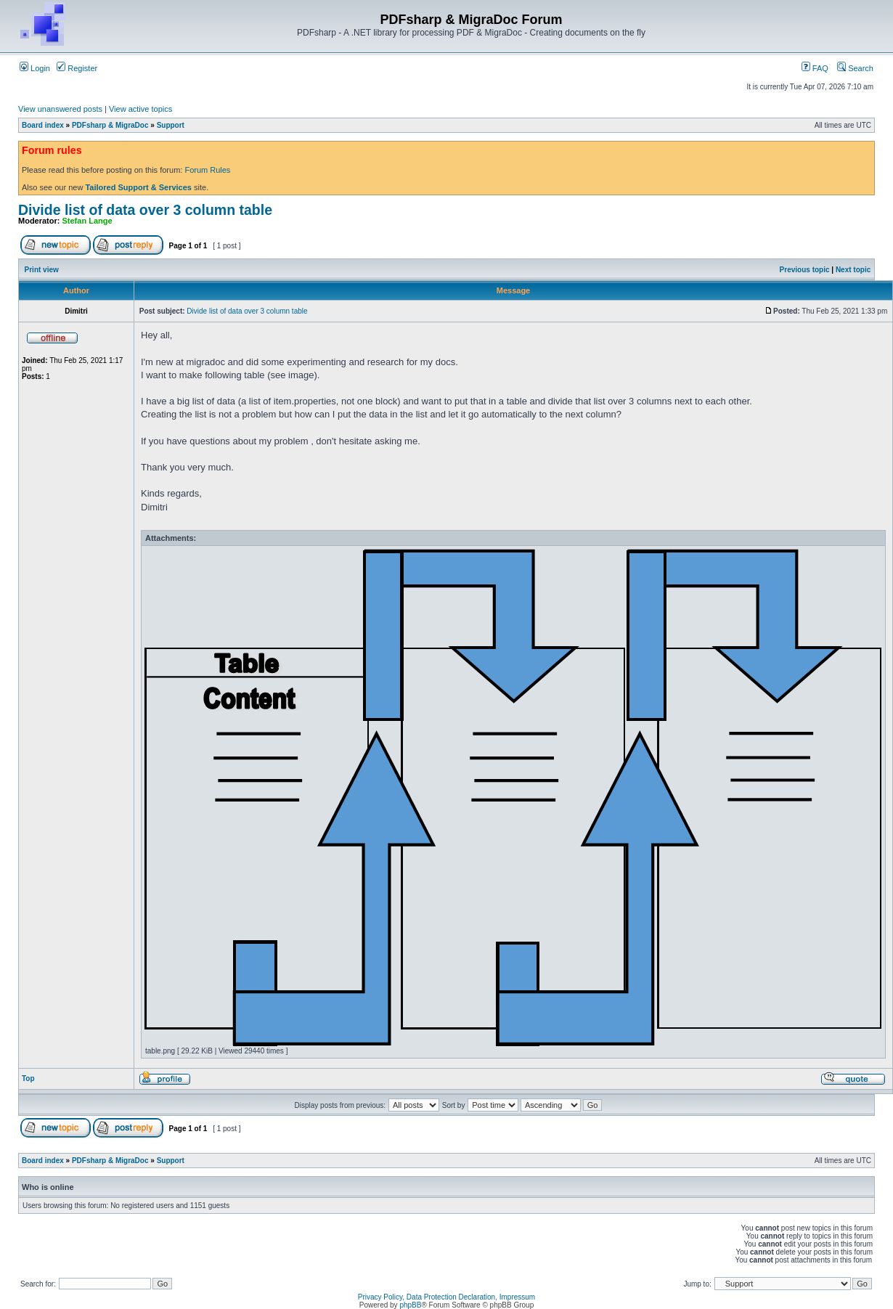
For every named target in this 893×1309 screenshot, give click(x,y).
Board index (43, 125)
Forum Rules (207, 170)
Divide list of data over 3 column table (145, 210)
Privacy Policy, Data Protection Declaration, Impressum (446, 1297)
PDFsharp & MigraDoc (110, 125)
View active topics (140, 109)
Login (35, 68)
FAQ (815, 68)
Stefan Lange (87, 220)
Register (77, 68)
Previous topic (805, 270)
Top (28, 1078)
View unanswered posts (60, 109)
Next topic (853, 270)
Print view (42, 270)
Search (855, 68)
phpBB (410, 1305)
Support (170, 125)
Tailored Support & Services (138, 187)
